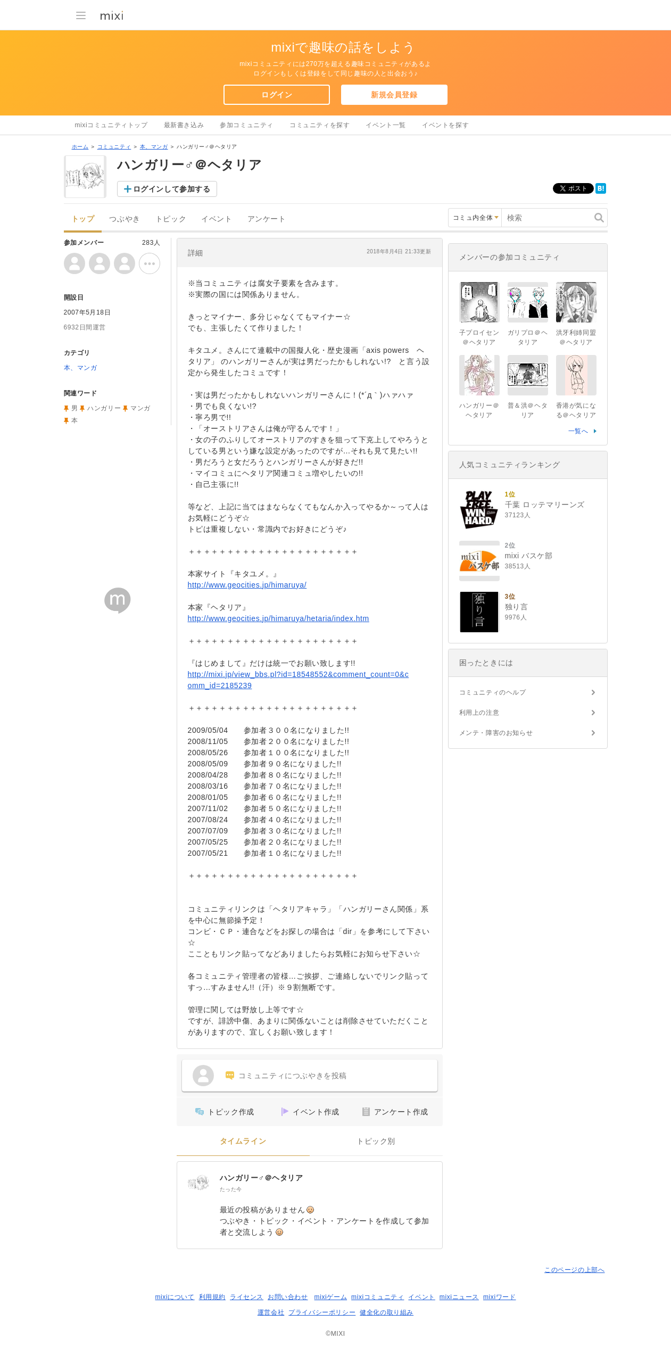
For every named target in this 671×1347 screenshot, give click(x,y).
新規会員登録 (394, 94)
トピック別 (376, 1141)
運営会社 (271, 1312)
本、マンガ (154, 147)
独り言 (516, 606)
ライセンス (246, 1297)
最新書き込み (184, 125)
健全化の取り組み (386, 1312)
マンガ (140, 408)
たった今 (231, 1189)
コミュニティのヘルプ (492, 692)
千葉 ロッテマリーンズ (545, 504)
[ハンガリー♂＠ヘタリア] (198, 1183)
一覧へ (578, 431)
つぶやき (124, 219)
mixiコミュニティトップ (111, 125)
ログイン (276, 94)
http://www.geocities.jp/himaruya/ (247, 585)
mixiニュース (459, 1297)
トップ (83, 219)
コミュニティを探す (319, 125)
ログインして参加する (172, 189)
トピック (170, 219)
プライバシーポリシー (321, 1312)
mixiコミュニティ (377, 1297)
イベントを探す (445, 125)
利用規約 (212, 1297)
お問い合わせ (288, 1297)
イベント (216, 219)
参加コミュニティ (247, 125)
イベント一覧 (386, 125)
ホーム (80, 147)
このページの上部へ (574, 1270)
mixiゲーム (330, 1297)
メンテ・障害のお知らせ (496, 733)
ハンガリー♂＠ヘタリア (261, 1178)
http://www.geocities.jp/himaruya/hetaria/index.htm (278, 618)
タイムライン (243, 1141)
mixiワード (499, 1297)
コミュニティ (114, 147)
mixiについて (174, 1297)
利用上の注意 (479, 712)
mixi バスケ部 (529, 555)
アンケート (266, 219)
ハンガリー (104, 408)
